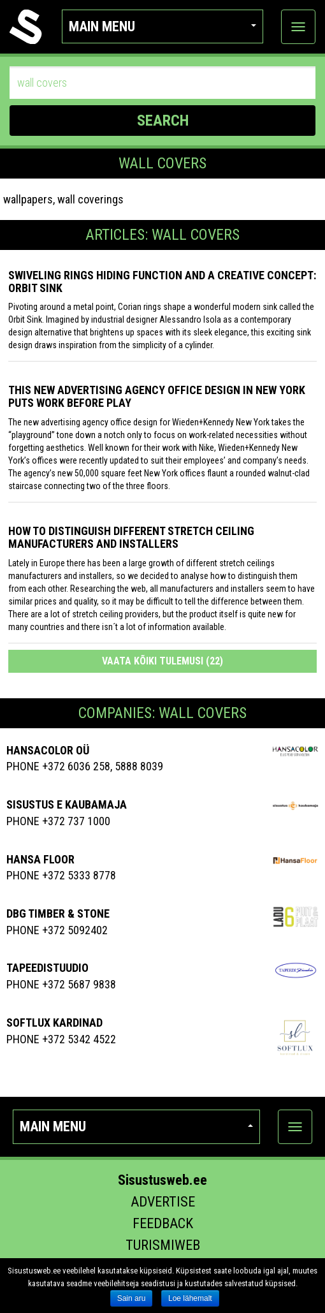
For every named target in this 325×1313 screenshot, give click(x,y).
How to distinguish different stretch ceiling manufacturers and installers (131, 537)
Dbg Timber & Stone (58, 913)
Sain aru (131, 1298)
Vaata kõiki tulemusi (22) (162, 661)
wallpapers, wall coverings (63, 199)
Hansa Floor (40, 859)
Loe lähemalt (190, 1298)
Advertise (163, 1202)
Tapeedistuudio (47, 967)
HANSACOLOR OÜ (47, 750)
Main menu (163, 26)
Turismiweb (163, 1245)
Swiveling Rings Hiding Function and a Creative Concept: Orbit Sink (162, 281)
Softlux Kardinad (54, 1022)
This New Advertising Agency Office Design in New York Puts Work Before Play (156, 396)
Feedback (163, 1223)
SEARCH (163, 120)
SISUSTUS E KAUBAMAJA (66, 804)
